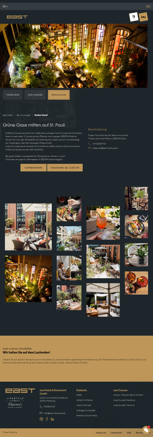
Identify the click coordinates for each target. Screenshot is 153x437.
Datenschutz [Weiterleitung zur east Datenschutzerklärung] (116, 432)
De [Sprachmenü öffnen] (4, 6)
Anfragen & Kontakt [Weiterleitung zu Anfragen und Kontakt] (85, 410)
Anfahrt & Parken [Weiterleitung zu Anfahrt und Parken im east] (84, 400)
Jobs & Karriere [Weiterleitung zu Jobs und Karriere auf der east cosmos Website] (83, 405)
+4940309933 (99, 143)
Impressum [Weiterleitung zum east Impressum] (101, 432)
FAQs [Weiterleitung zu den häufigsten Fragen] (79, 394)
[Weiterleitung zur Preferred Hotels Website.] (14, 403)
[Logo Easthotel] (17, 17)
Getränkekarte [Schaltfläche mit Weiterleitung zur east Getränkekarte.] (33, 167)
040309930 (49, 406)
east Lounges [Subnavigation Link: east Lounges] (35, 94)
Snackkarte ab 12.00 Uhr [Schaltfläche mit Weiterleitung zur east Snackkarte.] (65, 167)
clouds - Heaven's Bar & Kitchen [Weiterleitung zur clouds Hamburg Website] (128, 394)
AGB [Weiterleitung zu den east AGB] (129, 432)
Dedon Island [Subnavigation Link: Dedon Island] (58, 94)
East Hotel (8, 115)
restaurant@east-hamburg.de (105, 148)
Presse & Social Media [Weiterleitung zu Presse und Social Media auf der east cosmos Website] (86, 415)
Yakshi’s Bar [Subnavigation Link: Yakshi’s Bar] (12, 94)
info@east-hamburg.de (54, 413)
